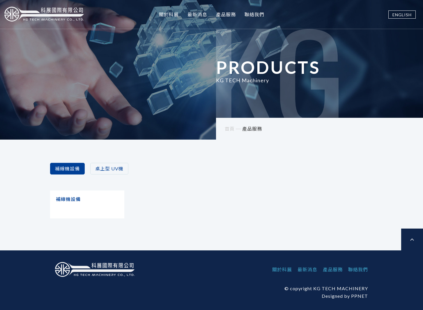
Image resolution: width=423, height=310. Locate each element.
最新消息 (197, 14)
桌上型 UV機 (109, 168)
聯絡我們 (254, 14)
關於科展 (169, 14)
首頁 (230, 128)
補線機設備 (67, 168)
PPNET (359, 296)
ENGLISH (402, 14)
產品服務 (226, 14)
